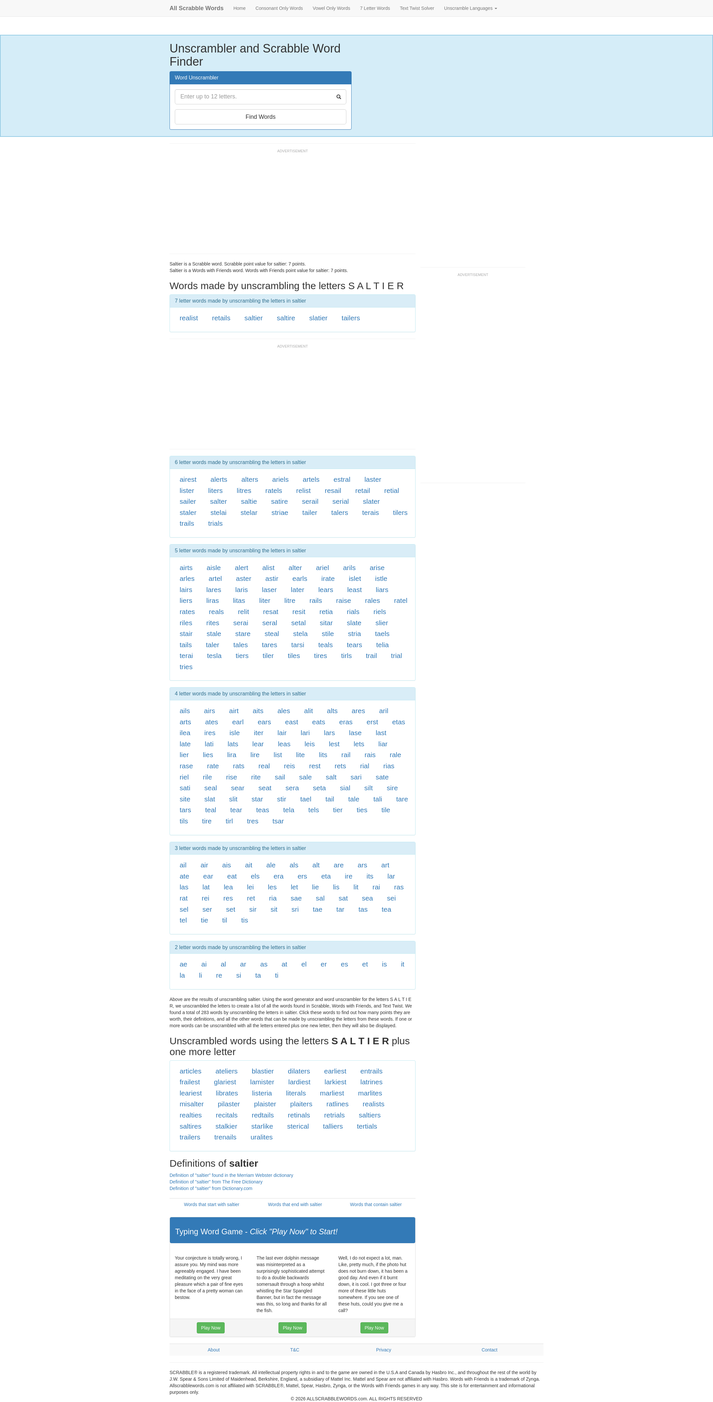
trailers (190, 1137)
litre (289, 600)
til (224, 920)
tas (363, 909)
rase (186, 766)
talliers (333, 1126)
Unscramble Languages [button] (470, 8)
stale (214, 633)
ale (270, 865)
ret (251, 898)
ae (183, 964)
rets (340, 766)
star (257, 799)
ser (207, 909)
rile (207, 777)
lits (323, 754)
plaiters (301, 1104)
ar (243, 964)
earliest (335, 1071)
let (294, 887)
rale (395, 754)
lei (250, 887)
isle (235, 732)
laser (269, 589)
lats (233, 744)
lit (356, 887)
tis (244, 920)
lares (213, 589)
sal (320, 898)
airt (234, 710)
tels (313, 810)
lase (355, 732)
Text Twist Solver (417, 8)
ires (209, 732)
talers (339, 512)
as (263, 964)
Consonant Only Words (279, 8)
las (184, 887)
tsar (278, 821)
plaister (265, 1104)
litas (239, 600)
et (365, 964)
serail (310, 501)
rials (353, 611)
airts (186, 567)
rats (238, 766)
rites (212, 623)
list (278, 754)
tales (240, 644)
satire (279, 501)
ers (302, 876)
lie (315, 887)
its (369, 876)
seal (210, 788)
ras (399, 887)
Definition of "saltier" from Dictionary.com (211, 1188)
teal (210, 810)
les (272, 887)
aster (244, 578)
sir (252, 909)
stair (186, 633)
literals (296, 1093)
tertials (367, 1126)
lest (334, 744)
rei (205, 898)
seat (265, 788)
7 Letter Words (375, 8)
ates (211, 722)
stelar (249, 512)
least (354, 589)
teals (325, 644)
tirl (229, 821)
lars (329, 732)
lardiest (299, 1082)
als (294, 865)
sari (356, 777)
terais (370, 512)
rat (184, 898)
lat (206, 887)
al (223, 964)
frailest (190, 1082)
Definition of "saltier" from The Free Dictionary (216, 1181)
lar (391, 876)
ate (184, 876)
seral (269, 623)
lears (325, 589)
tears (354, 644)
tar (340, 909)
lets (359, 744)
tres (252, 821)
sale (305, 777)
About (214, 1349)
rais (370, 754)
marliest (332, 1093)
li (200, 975)
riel (184, 777)
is (384, 964)
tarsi (297, 644)
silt (368, 788)
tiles (294, 655)
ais (226, 865)
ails (185, 710)
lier (184, 754)
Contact (489, 1349)
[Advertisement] (289, 204)
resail (333, 490)
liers (186, 600)
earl (238, 722)
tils (184, 821)
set (230, 909)
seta (319, 788)
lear (258, 744)
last (381, 732)
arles (187, 578)
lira (231, 754)
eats (318, 722)
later (297, 589)
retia (326, 611)
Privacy (383, 1349)
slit (233, 799)
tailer (309, 512)
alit (308, 710)
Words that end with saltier (295, 1204)
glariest (225, 1082)
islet (355, 578)
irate (328, 578)
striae (280, 512)
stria (354, 633)
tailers (351, 318)
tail (329, 799)
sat (343, 898)
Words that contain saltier (376, 1204)
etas (398, 722)
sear (237, 788)
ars (362, 865)
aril (383, 710)
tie (204, 920)
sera (292, 788)
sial (345, 788)
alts (332, 710)
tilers (400, 512)
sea (367, 898)
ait (248, 865)
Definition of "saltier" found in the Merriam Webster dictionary (231, 1175)
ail (183, 865)
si (238, 975)
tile (385, 810)
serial (341, 501)
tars (185, 810)
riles (186, 623)
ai (204, 964)
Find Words (261, 117)
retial (391, 490)
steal (272, 633)
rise (231, 777)
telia (382, 644)
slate (354, 623)
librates (227, 1093)
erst (372, 722)
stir (281, 799)
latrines (371, 1082)
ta (258, 975)
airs (209, 710)
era (278, 876)
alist (268, 567)
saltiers (370, 1115)
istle (381, 578)
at (284, 964)
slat (209, 799)
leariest (191, 1093)
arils (349, 567)
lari (305, 732)
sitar (326, 623)
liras (212, 600)
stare (243, 633)
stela (300, 633)
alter (295, 567)
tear (236, 810)
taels (382, 633)
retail (362, 490)
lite (300, 754)
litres (244, 490)
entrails (371, 1071)
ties (361, 810)
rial (364, 766)
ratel (400, 600)
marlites (370, 1093)
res (228, 898)
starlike (262, 1126)
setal (298, 623)
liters (215, 490)
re (219, 975)
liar (383, 744)
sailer (188, 501)
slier (382, 623)
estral (342, 479)
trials (215, 523)
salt (331, 777)
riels (380, 611)
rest (314, 766)
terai (186, 655)
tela (288, 810)
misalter (192, 1104)
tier (338, 810)
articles (191, 1071)
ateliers (226, 1071)
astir (271, 578)
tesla (214, 655)
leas (284, 744)
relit (243, 611)
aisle (214, 567)
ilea (185, 732)
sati (185, 788)
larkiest (335, 1082)
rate (213, 766)
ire (348, 876)
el (304, 964)
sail (280, 777)
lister (187, 490)
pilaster (229, 1104)
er (324, 964)
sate (382, 777)
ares (358, 710)
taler (212, 644)
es (344, 964)
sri (295, 909)
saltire (286, 318)
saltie (249, 501)
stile (328, 633)
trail (371, 655)
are (338, 865)
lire (254, 754)
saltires (191, 1126)
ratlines (337, 1104)
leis (309, 744)
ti (277, 975)
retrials (334, 1115)
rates (187, 611)
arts (185, 722)
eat (232, 876)
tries (186, 666)
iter (258, 732)
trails (187, 523)
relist (303, 490)
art (385, 865)
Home (240, 8)
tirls (346, 655)
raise (343, 600)
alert (241, 567)
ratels (273, 490)
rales (372, 600)
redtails (263, 1115)
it (402, 964)
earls (299, 578)
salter (218, 501)
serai (240, 623)
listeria (262, 1093)
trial (396, 655)
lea (228, 887)
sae (296, 898)
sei (391, 898)
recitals (227, 1115)
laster (372, 479)
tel (183, 920)
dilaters (299, 1071)
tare (402, 799)
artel (215, 578)
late (185, 744)
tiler (268, 655)
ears (264, 722)
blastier (263, 1071)
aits (258, 710)
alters (249, 479)
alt (316, 865)
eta (326, 876)
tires (320, 655)
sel (184, 909)
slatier (318, 318)
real (264, 766)
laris (241, 589)
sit (274, 909)
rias (389, 766)
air (204, 865)
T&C (294, 1349)
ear (208, 876)
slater (371, 501)
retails (221, 318)
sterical (298, 1126)
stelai (219, 512)
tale (353, 799)
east (291, 722)
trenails (225, 1137)
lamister (262, 1082)
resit (298, 611)
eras (346, 722)
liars (382, 589)
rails (316, 600)
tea (386, 909)
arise (377, 567)
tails (186, 644)
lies (208, 754)
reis (289, 766)
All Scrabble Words (197, 8)
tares (269, 644)
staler (188, 512)
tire (207, 821)
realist (189, 318)
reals (216, 611)
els (255, 876)
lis (336, 887)
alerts (219, 479)
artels (311, 479)
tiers (242, 655)
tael (306, 799)
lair (282, 732)
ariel (322, 567)
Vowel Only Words (331, 8)
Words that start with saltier (211, 1204)
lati (209, 744)
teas (262, 810)
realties (191, 1115)
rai (376, 887)
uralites (262, 1137)
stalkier (226, 1126)
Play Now (210, 1327)
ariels (280, 479)
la (182, 975)
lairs (186, 589)
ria (272, 898)
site (185, 799)
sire (392, 788)
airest (188, 479)
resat (270, 611)
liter (264, 600)
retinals (299, 1115)
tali (377, 799)
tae (317, 909)
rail (346, 754)
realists (374, 1104)
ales (283, 710)
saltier (253, 318)
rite (256, 777)
